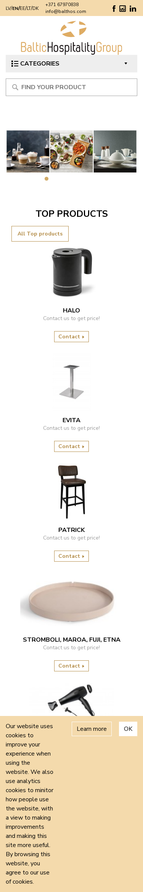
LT (29, 8)
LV (8, 8)
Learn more (92, 729)
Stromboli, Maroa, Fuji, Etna (72, 640)
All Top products (40, 233)
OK (128, 729)
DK (35, 8)
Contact (71, 336)
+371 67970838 (62, 5)
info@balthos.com (65, 11)
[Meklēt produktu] (71, 87)
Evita (71, 420)
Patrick (71, 530)
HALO (71, 310)
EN (15, 8)
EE (22, 8)
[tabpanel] (71, 151)
